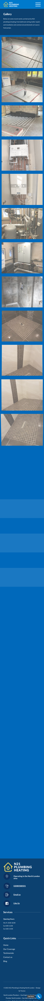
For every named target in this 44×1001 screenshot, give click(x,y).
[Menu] (37, 4)
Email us (17, 894)
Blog (5, 961)
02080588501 (20, 886)
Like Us (17, 903)
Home (5, 945)
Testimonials (8, 953)
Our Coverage (9, 949)
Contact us (7, 957)
